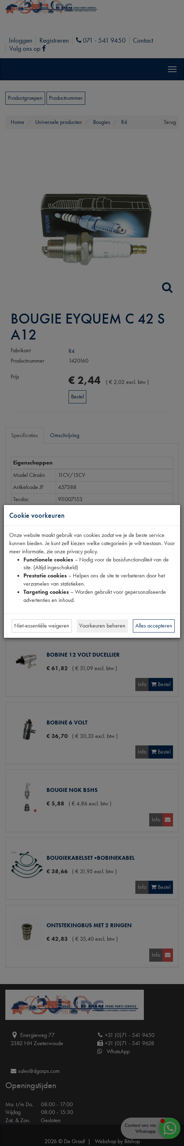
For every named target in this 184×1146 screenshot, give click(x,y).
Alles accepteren (153, 625)
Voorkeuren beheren (102, 625)
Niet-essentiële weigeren (41, 625)
